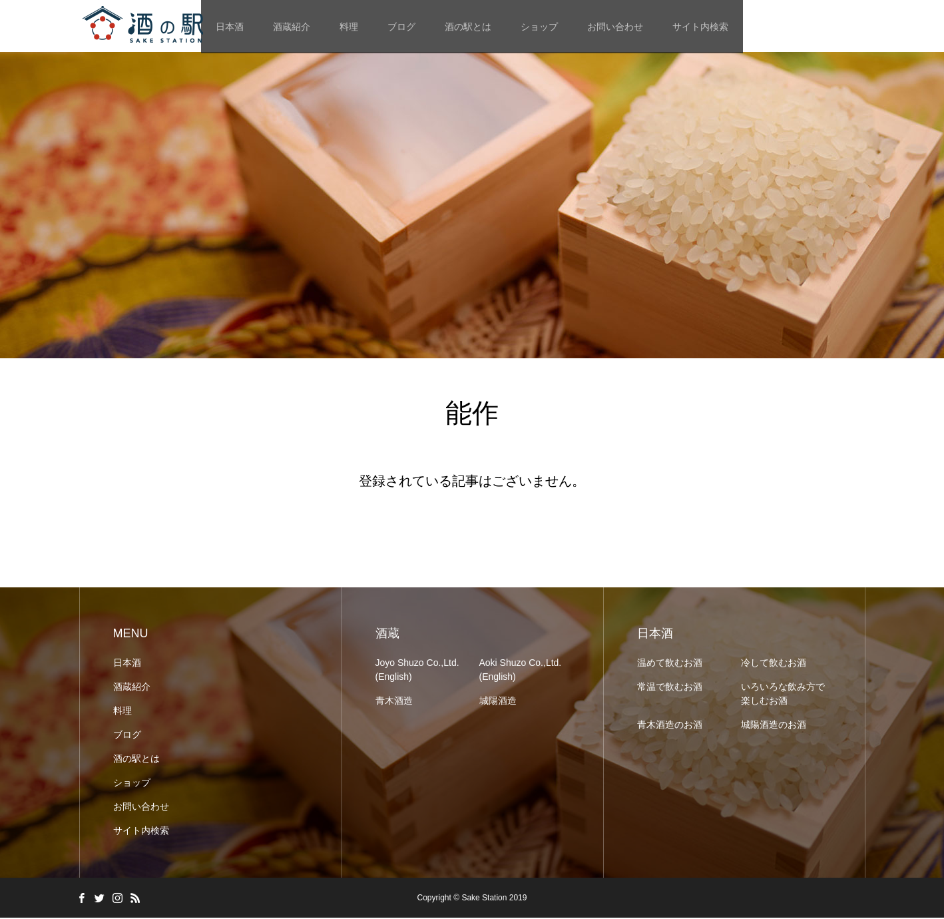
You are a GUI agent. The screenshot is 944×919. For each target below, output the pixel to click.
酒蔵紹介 (291, 26)
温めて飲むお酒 (669, 664)
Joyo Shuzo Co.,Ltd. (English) (417, 671)
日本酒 (127, 664)
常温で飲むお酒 (669, 688)
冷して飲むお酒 (773, 664)
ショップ (539, 26)
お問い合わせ (615, 26)
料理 (349, 26)
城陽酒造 (498, 702)
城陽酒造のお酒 (773, 726)
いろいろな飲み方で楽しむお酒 (783, 695)
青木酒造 (394, 702)
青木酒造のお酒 (669, 726)
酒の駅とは (468, 26)
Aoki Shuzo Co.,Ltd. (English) (520, 671)
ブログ (401, 26)
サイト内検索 (700, 26)
